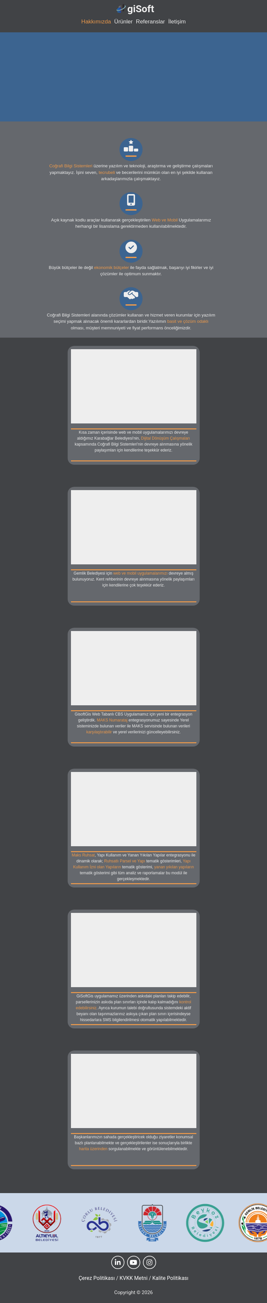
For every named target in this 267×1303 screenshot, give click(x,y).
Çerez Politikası (97, 1278)
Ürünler (123, 21)
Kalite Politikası (170, 1278)
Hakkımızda (96, 21)
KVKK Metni (133, 1278)
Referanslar (150, 21)
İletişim (177, 21)
